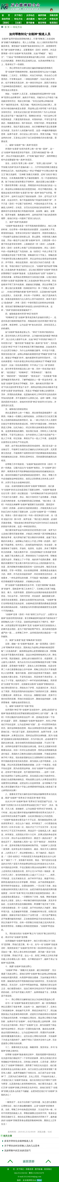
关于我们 (18, 15)
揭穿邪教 (42, 15)
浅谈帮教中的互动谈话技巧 (17, 1150)
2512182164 (22, 1173)
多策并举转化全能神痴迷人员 (18, 1141)
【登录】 (6, 23)
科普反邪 (54, 19)
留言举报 (42, 23)
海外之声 (42, 19)
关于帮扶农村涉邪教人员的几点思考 (21, 1146)
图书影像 (30, 23)
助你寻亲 (6, 19)
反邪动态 (30, 15)
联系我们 (54, 23)
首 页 (6, 15)
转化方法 (18, 19)
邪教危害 (54, 15)
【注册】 (18, 23)
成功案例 (30, 19)
